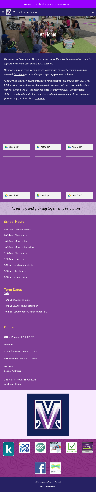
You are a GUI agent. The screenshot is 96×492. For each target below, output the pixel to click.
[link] (16, 129)
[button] (3, 12)
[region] (48, 4)
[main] (48, 34)
